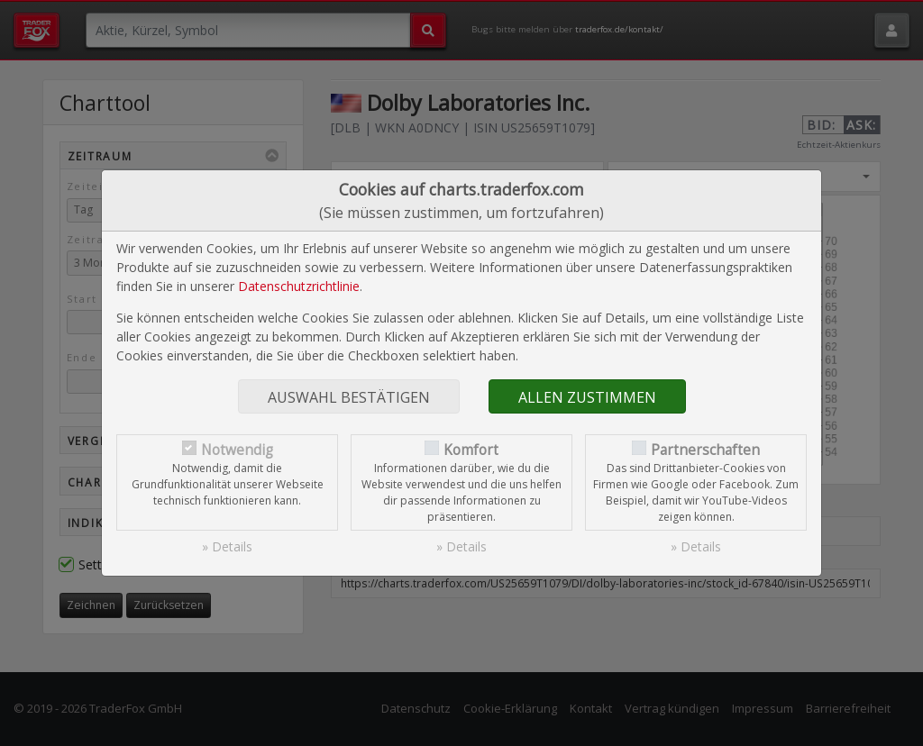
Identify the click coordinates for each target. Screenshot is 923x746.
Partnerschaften (705, 450)
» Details (227, 546)
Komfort (470, 450)
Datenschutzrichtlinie (299, 286)
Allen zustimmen (587, 397)
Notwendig (237, 450)
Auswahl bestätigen (349, 397)
